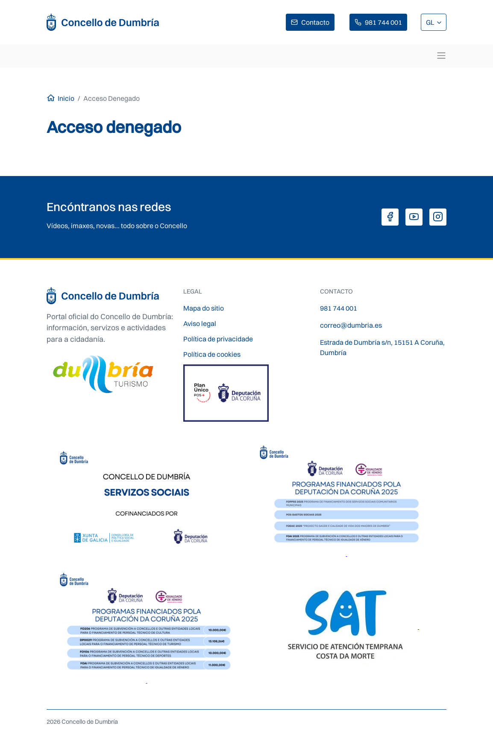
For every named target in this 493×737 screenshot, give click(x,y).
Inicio (66, 98)
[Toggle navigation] (441, 55)
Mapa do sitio (203, 308)
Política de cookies (212, 354)
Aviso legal (199, 323)
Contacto (315, 22)
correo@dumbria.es (351, 325)
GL (431, 22)
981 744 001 (383, 22)
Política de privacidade (218, 339)
